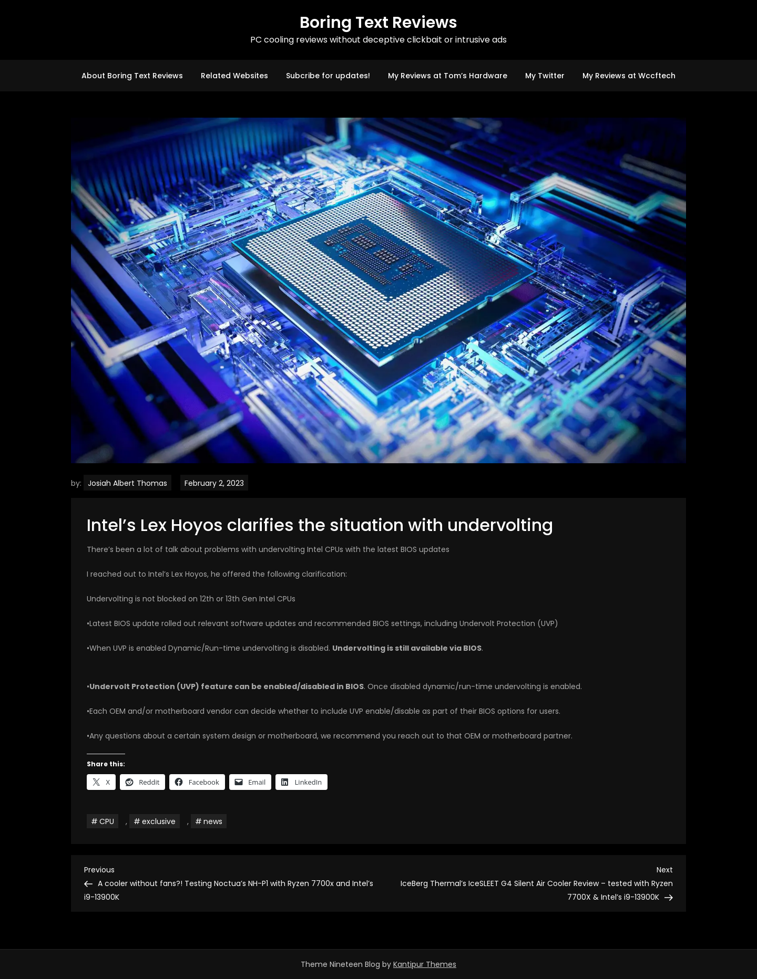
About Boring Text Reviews (132, 75)
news (212, 821)
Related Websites (234, 75)
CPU (106, 821)
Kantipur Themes (424, 964)
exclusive (159, 821)
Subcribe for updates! (328, 75)
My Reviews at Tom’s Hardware (447, 75)
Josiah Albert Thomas (127, 483)
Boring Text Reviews (378, 23)
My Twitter (545, 75)
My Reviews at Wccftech (629, 75)
